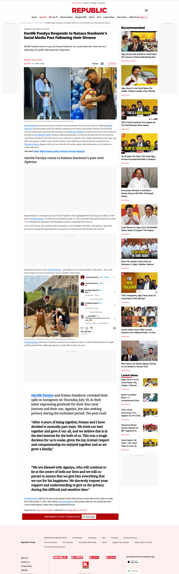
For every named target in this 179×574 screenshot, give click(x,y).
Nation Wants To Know (143, 542)
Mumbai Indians (31, 144)
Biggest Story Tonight (121, 542)
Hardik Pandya (31, 125)
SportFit (27, 63)
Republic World (77, 3)
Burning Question (130, 538)
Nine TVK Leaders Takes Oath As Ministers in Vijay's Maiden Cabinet (137, 263)
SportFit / (30, 23)
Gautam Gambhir (75, 131)
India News (125, 95)
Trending (114, 538)
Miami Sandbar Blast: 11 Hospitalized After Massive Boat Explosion (130, 400)
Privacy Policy (26, 566)
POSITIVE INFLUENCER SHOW (55, 538)
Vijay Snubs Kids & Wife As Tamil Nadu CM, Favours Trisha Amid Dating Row (139, 56)
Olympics (80, 151)
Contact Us (25, 562)
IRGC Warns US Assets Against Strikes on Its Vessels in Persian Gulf (138, 365)
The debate (92, 538)
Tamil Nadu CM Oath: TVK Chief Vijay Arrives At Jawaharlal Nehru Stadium (138, 158)
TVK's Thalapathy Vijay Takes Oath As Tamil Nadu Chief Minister (138, 297)
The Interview (67, 542)
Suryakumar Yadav (42, 135)
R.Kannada (101, 3)
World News (125, 370)
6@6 (103, 538)
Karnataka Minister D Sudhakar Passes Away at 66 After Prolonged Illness (137, 193)
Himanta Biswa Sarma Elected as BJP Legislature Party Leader (129, 429)
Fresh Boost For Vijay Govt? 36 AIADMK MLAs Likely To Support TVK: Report (139, 229)
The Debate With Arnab (87, 542)
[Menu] (145, 10)
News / (23, 23)
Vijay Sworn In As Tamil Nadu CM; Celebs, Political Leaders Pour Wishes (138, 90)
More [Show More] (144, 17)
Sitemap (24, 570)
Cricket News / (39, 23)
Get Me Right (77, 538)
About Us (24, 558)
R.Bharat (86, 3)
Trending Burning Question (54, 547)
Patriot (104, 542)
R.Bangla (93, 3)
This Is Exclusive (50, 542)
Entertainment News (128, 61)
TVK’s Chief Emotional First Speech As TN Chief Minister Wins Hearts (138, 124)
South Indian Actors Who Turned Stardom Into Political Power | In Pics (138, 331)
